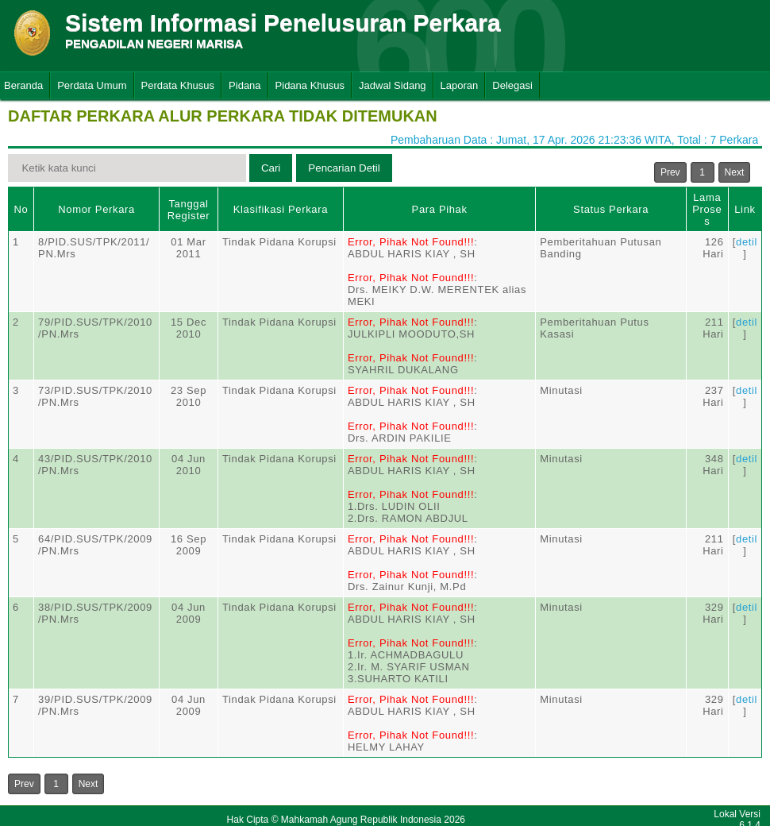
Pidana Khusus (310, 85)
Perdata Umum (91, 85)
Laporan (460, 85)
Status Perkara (611, 209)
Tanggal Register (188, 210)
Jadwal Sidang (392, 85)
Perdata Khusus (178, 85)
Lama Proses (707, 209)
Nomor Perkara (96, 209)
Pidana (244, 85)
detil (746, 242)
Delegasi (512, 85)
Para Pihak (440, 209)
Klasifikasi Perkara (280, 209)
